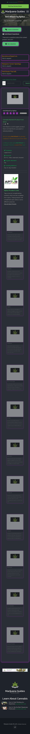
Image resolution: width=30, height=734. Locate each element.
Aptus (25, 20)
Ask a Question (11, 44)
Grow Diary (23, 138)
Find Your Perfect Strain (15, 6)
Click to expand (6, 58)
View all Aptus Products (10, 204)
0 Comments (23, 113)
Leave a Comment (13, 29)
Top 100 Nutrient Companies (13, 20)
